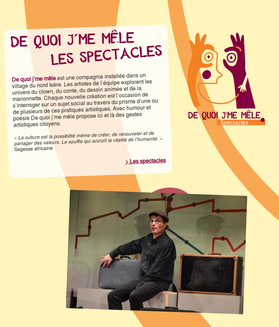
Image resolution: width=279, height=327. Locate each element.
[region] (156, 252)
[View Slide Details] (156, 252)
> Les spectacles (145, 161)
